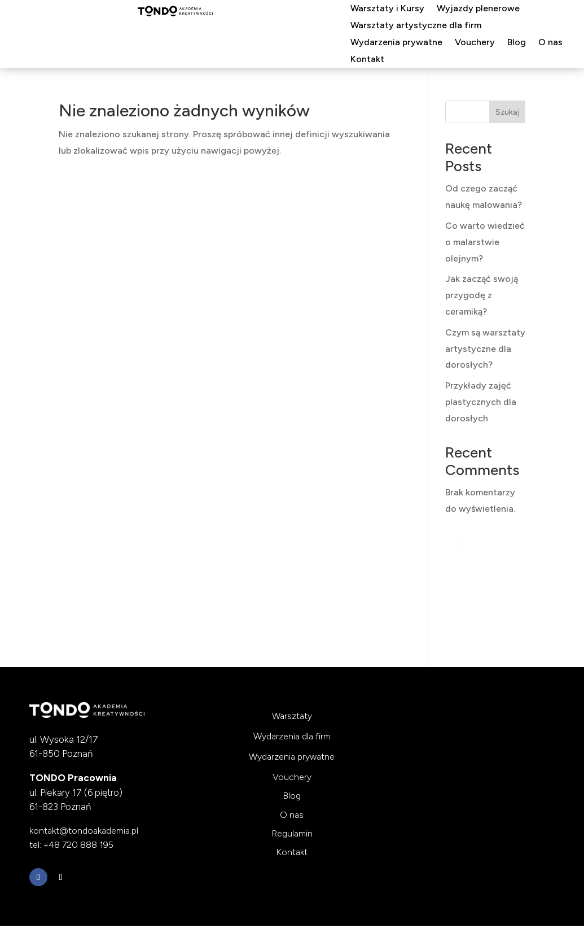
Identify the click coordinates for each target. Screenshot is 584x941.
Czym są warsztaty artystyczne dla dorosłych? (485, 349)
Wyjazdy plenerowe (478, 9)
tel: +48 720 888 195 (71, 844)
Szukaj (507, 112)
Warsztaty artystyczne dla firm (415, 26)
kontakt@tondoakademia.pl (83, 830)
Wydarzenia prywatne (396, 42)
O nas (550, 42)
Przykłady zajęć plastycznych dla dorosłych (480, 402)
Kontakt (367, 59)
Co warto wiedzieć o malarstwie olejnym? (485, 242)
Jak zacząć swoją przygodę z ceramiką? (481, 295)
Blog (516, 42)
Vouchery (475, 42)
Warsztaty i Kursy (387, 9)
